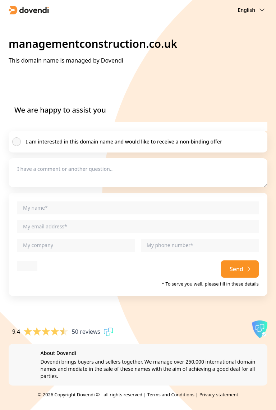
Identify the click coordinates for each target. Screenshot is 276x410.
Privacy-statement (218, 394)
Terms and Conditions (170, 394)
